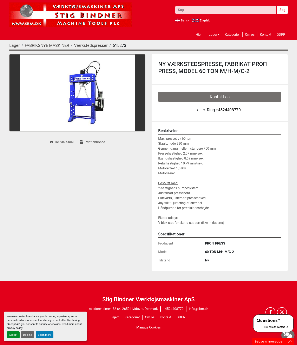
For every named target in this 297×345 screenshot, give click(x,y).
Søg (282, 10)
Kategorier (232, 35)
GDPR (281, 35)
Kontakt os (220, 96)
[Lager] (14, 45)
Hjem (199, 35)
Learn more (44, 334)
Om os (250, 35)
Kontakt (265, 35)
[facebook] (270, 312)
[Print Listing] (92, 142)
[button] (214, 34)
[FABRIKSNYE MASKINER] (47, 45)
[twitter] (282, 312)
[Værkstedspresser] (91, 45)
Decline (27, 334)
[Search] (225, 10)
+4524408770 (228, 109)
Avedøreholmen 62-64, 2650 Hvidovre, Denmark (123, 309)
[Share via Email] (62, 142)
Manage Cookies (148, 327)
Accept (13, 334)
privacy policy (14, 328)
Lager (213, 35)
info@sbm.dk (198, 309)
